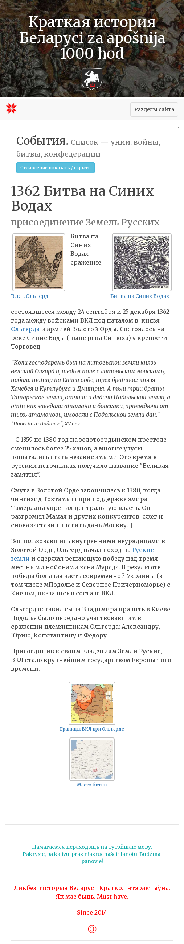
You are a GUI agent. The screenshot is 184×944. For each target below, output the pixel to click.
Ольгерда (25, 329)
